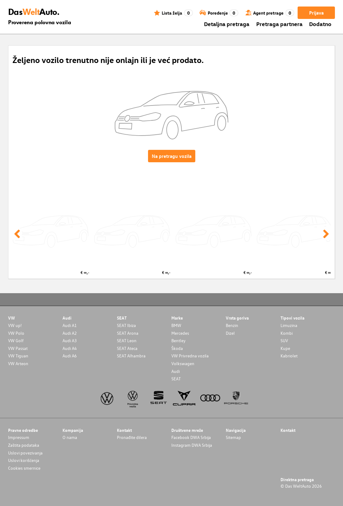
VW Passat (18, 348)
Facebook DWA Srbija (191, 437)
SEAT (176, 379)
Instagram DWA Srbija (191, 445)
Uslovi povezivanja (25, 453)
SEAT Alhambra (131, 356)
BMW (176, 325)
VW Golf (16, 340)
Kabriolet (289, 356)
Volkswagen (182, 363)
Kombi (286, 333)
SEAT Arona (127, 333)
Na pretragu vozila (172, 156)
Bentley (178, 340)
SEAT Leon (127, 340)
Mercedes (180, 333)
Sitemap (233, 437)
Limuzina (288, 325)
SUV (284, 340)
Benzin (232, 325)
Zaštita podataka (23, 445)
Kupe (285, 348)
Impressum (18, 437)
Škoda (177, 348)
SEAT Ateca (127, 348)
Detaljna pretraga (226, 23)
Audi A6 (70, 356)
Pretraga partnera (279, 23)
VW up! (15, 325)
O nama (70, 437)
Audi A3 (70, 340)
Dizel (230, 333)
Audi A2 (70, 333)
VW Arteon (18, 363)
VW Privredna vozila (190, 356)
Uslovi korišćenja (23, 460)
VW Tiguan (18, 356)
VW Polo (16, 333)
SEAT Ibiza (126, 325)
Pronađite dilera (132, 437)
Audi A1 (70, 325)
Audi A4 (70, 348)
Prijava (316, 13)
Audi (175, 371)
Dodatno (320, 23)
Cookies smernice (24, 468)
